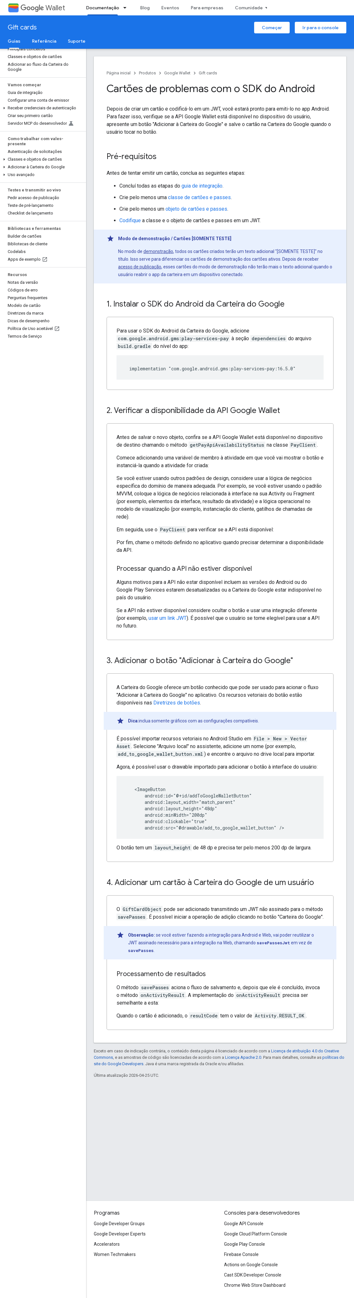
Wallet (42, 8)
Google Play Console (244, 1244)
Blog (145, 8)
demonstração (158, 251)
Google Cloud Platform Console (255, 1233)
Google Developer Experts (120, 1233)
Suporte (76, 41)
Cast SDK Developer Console (252, 1274)
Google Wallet (177, 73)
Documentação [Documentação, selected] (102, 8)
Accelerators (107, 1244)
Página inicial (119, 73)
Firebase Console (241, 1254)
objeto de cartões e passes (196, 209)
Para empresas (207, 8)
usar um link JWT (168, 618)
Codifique (130, 220)
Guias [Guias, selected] (14, 41)
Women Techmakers (115, 1254)
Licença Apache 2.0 (243, 1057)
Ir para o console (320, 27)
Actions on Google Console (251, 1264)
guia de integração (201, 186)
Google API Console (243, 1223)
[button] (42, 108)
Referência (44, 41)
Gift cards (22, 27)
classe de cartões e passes (199, 197)
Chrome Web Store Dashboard (255, 1285)
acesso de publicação (139, 266)
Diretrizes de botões (176, 703)
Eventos (170, 8)
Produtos (147, 73)
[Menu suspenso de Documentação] (126, 7)
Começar (272, 27)
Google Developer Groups (119, 1223)
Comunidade (249, 8)
